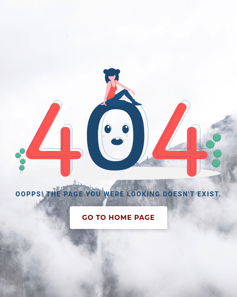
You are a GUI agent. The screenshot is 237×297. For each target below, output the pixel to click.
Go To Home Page (118, 218)
